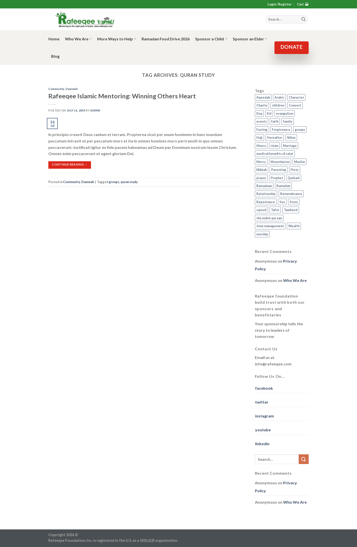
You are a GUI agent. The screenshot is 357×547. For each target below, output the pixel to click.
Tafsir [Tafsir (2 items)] (275, 210)
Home (54, 38)
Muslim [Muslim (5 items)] (299, 162)
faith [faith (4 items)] (274, 121)
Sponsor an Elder (250, 38)
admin (95, 110)
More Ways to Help (116, 38)
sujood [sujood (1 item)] (261, 210)
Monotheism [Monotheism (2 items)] (280, 162)
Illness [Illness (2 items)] (261, 146)
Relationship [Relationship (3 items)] (266, 194)
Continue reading (70, 164)
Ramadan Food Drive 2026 (166, 38)
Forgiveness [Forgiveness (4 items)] (281, 130)
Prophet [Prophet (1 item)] (277, 178)
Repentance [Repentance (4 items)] (265, 202)
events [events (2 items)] (261, 121)
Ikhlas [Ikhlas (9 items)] (291, 137)
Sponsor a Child (211, 38)
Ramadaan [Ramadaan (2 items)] (264, 186)
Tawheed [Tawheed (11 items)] (291, 210)
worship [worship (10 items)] (262, 234)
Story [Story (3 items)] (294, 202)
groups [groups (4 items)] (300, 130)
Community (56, 88)
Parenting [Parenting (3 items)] (278, 170)
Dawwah (72, 88)
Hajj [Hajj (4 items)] (259, 137)
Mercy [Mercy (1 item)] (261, 162)
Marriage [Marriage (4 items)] (290, 146)
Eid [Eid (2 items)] (269, 113)
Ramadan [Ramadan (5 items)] (283, 186)
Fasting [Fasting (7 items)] (262, 130)
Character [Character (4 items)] (296, 97)
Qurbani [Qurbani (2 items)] (294, 178)
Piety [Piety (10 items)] (295, 170)
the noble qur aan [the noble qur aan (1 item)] (269, 218)
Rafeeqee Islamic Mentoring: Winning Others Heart (122, 96)
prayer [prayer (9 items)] (261, 178)
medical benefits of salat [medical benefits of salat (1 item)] (274, 154)
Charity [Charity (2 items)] (262, 105)
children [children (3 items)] (278, 105)
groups (114, 182)
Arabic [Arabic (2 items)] (279, 97)
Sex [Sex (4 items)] (282, 202)
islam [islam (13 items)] (274, 146)
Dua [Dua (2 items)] (259, 113)
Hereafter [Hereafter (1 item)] (274, 137)
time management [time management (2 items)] (270, 226)
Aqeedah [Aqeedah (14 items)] (263, 97)
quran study (129, 182)
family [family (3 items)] (287, 121)
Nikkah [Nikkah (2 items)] (261, 170)
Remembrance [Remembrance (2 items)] (291, 194)
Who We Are (78, 38)
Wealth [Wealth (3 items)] (293, 226)
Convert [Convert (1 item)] (295, 105)
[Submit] (304, 459)
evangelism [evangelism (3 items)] (284, 113)
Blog (55, 56)
